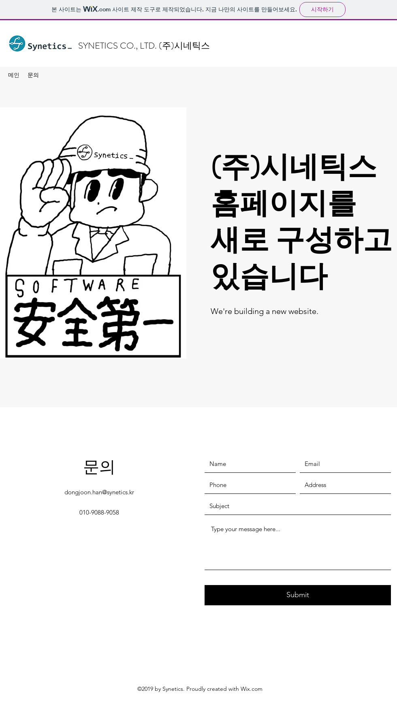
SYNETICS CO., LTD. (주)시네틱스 (144, 45)
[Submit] (298, 595)
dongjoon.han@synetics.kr (99, 492)
